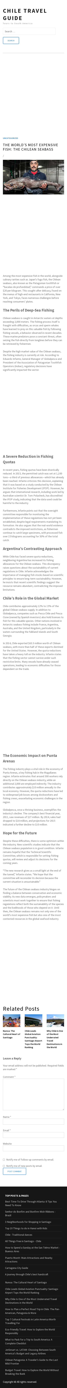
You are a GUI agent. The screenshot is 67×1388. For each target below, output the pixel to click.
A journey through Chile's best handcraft (26, 1274)
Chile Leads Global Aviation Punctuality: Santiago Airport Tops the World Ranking (33, 1039)
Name (7, 1117)
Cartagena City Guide (16, 1268)
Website (7, 1143)
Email (7, 1130)
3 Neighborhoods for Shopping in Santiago (28, 1222)
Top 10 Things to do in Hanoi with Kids (26, 1228)
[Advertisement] (33, 98)
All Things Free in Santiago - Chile (23, 1241)
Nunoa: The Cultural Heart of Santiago (11, 1034)
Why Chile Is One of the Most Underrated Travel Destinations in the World (55, 1039)
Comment (9, 1076)
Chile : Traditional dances (18, 1234)
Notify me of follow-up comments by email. (30, 1159)
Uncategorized (10, 138)
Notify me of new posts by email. (24, 1166)
